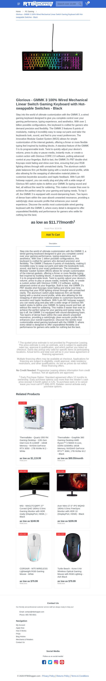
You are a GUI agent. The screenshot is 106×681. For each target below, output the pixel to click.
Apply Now (20, 628)
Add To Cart (53, 234)
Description (53, 243)
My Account (20, 625)
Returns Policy (62, 676)
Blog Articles (21, 637)
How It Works (21, 631)
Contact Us (20, 642)
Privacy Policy (48, 676)
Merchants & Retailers (24, 639)
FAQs (18, 634)
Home (18, 12)
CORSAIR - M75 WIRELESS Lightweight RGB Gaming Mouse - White (34, 571)
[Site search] (66, 3)
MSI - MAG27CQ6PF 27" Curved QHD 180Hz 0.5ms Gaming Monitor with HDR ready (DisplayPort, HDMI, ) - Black (34, 511)
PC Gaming (29, 12)
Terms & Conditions (80, 676)
